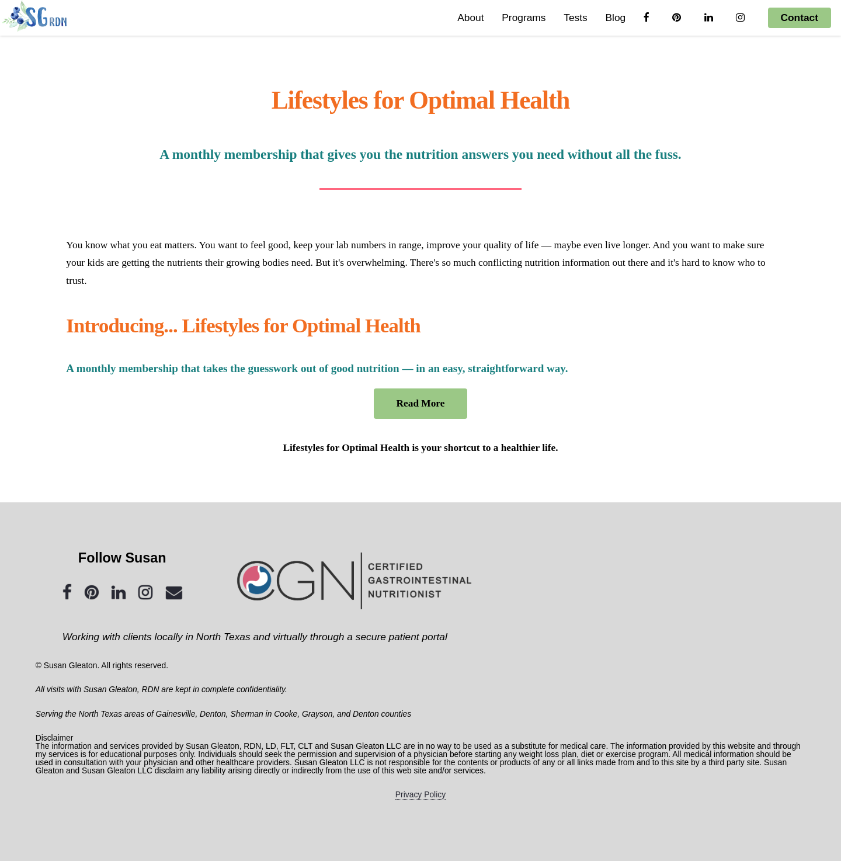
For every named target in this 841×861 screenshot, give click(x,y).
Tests (575, 17)
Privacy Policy (420, 794)
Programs (523, 17)
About (470, 17)
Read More (421, 403)
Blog (615, 17)
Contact (800, 17)
